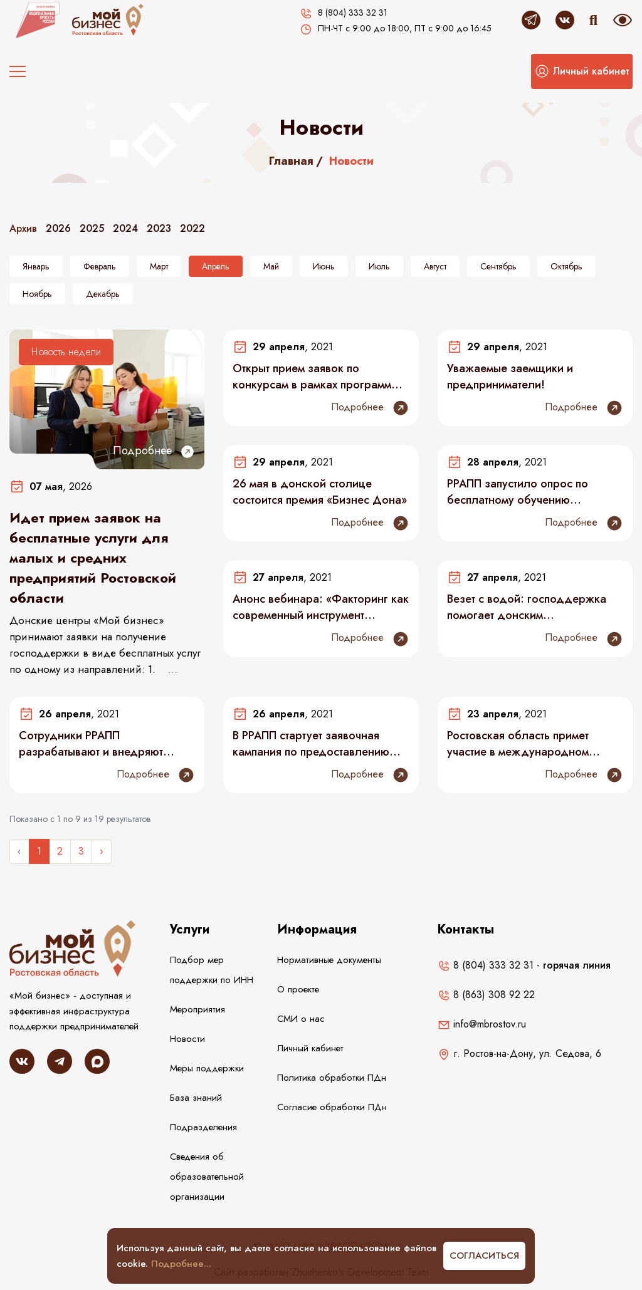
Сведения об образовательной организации (207, 1177)
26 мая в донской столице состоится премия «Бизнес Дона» (320, 492)
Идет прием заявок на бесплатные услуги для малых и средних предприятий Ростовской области (92, 557)
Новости (187, 1039)
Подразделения (203, 1127)
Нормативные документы (329, 960)
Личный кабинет (310, 1048)
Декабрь (103, 294)
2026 (58, 228)
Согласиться (484, 1255)
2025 (92, 228)
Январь (36, 266)
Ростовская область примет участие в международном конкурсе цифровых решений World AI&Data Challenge (524, 743)
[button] (582, 71)
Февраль (99, 266)
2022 (192, 228)
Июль (379, 266)
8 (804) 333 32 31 (486, 965)
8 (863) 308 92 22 (486, 994)
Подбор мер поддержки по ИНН (211, 970)
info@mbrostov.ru (482, 1024)
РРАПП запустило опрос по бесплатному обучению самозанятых (517, 492)
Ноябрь (37, 294)
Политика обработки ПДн (331, 1078)
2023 (159, 228)
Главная (291, 161)
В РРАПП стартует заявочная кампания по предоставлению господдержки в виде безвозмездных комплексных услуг (311, 743)
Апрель (215, 266)
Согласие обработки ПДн (332, 1107)
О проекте (298, 989)
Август (435, 266)
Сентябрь (498, 266)
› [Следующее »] (101, 851)
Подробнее (154, 450)
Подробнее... (181, 1264)
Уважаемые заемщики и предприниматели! (510, 376)
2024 (125, 228)
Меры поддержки (207, 1068)
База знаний (196, 1098)
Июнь (324, 266)
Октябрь (566, 266)
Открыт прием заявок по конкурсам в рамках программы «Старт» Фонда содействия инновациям (316, 376)
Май (271, 266)
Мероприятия (197, 1009)
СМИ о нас (301, 1019)
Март (159, 266)
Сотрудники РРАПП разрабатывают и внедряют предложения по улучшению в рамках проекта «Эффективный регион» (99, 743)
